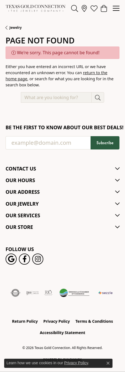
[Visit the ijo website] (32, 293)
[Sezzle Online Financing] (105, 293)
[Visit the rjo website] (48, 293)
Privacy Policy (56, 321)
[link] (84, 8)
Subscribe (105, 142)
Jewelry (15, 27)
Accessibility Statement (62, 332)
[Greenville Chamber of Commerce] (74, 293)
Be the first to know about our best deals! (62, 127)
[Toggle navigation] (116, 8)
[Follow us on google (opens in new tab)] (11, 259)
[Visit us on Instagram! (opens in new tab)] (37, 259)
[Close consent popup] (108, 363)
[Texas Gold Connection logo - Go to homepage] (35, 8)
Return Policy (25, 321)
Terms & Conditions (94, 321)
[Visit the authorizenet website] (15, 293)
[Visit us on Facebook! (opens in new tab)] (24, 259)
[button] (74, 8)
